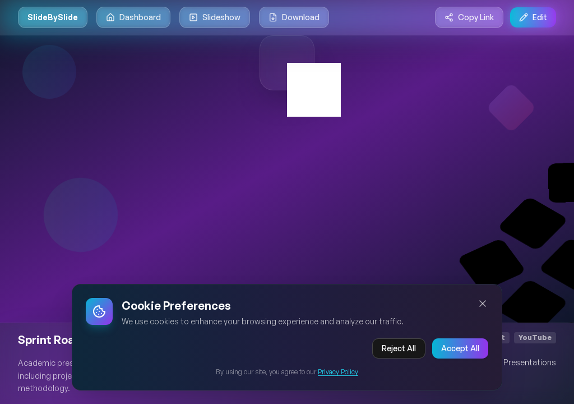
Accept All (460, 348)
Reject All (399, 348)
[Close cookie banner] (483, 303)
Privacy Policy (338, 372)
